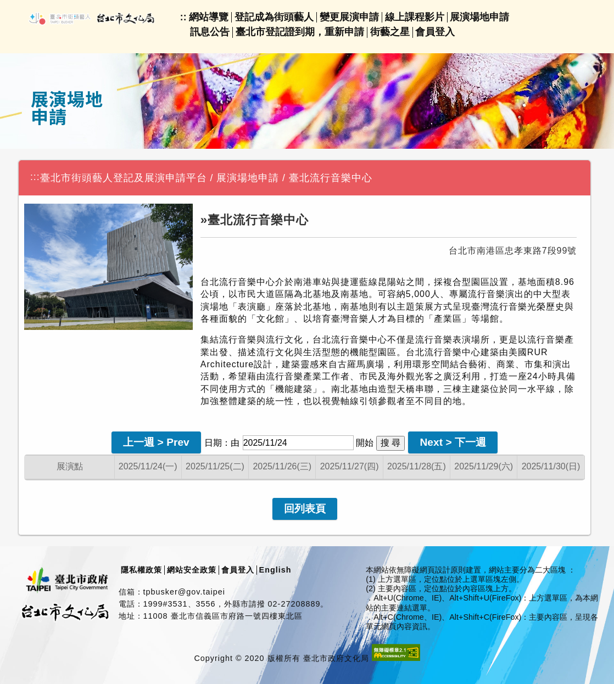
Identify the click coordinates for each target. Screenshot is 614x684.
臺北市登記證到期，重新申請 (300, 31)
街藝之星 (390, 31)
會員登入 (435, 31)
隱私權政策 (141, 569)
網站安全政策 (191, 569)
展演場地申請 (479, 17)
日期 (213, 442)
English (275, 569)
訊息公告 (210, 31)
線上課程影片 (414, 17)
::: (35, 176)
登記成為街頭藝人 (274, 17)
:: (183, 17)
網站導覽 (208, 17)
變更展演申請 (349, 17)
